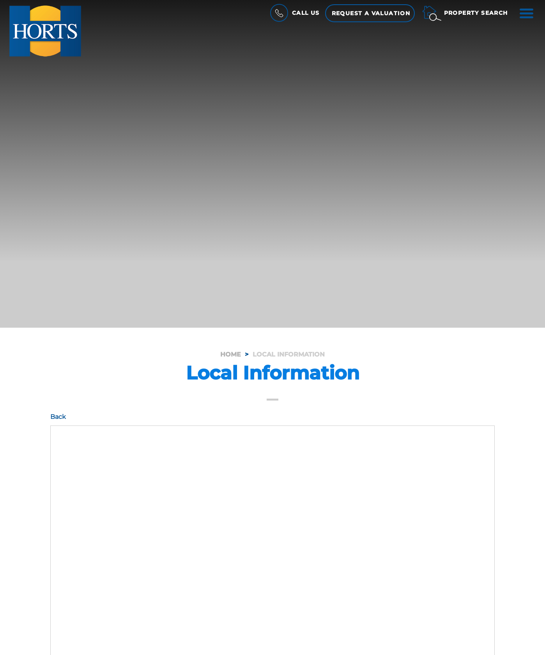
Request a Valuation (371, 13)
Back (58, 416)
